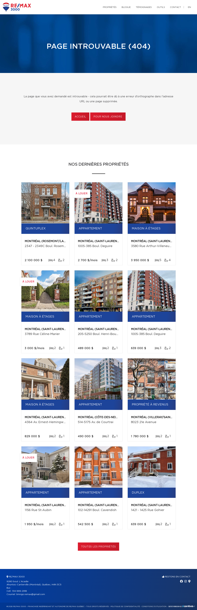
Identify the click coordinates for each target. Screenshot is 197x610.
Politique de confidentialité (125, 606)
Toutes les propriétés (98, 547)
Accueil (80, 117)
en (189, 7)
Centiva (188, 606)
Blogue (126, 7)
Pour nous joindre (107, 117)
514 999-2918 (19, 591)
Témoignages (144, 7)
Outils (161, 7)
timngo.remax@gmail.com (30, 594)
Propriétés (110, 7)
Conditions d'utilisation (154, 606)
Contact (175, 7)
